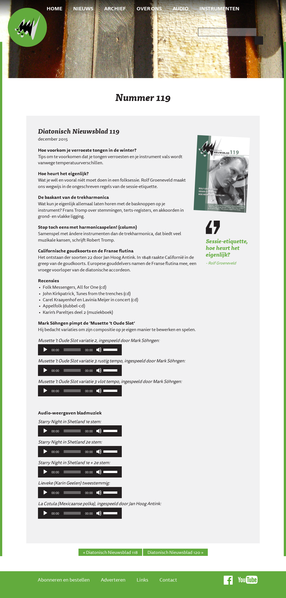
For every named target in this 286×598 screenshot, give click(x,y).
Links (142, 579)
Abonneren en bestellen (64, 579)
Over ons (149, 8)
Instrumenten (219, 8)
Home (54, 8)
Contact (168, 579)
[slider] (72, 349)
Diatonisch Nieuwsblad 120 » (175, 552)
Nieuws (83, 8)
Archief (115, 8)
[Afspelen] (45, 350)
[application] (80, 349)
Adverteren (113, 579)
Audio (181, 8)
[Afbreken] (99, 350)
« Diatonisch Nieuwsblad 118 (110, 552)
